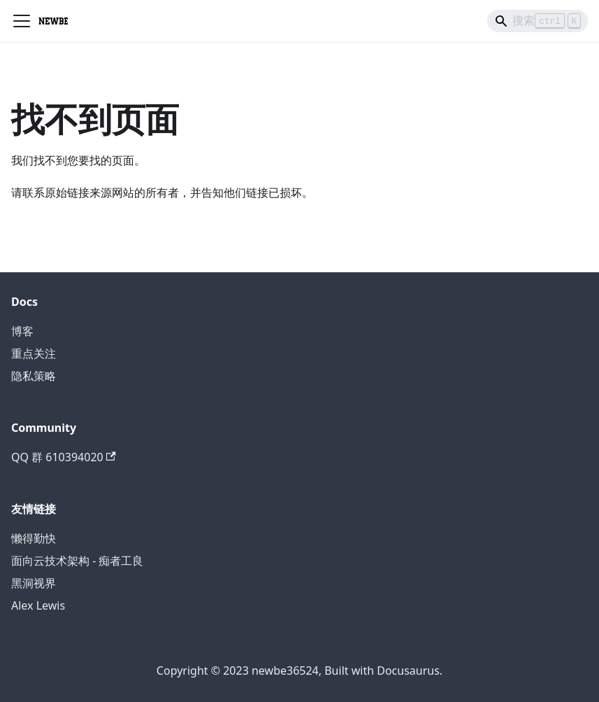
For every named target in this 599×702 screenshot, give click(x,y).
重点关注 (33, 353)
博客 (22, 331)
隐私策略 (33, 376)
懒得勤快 (33, 538)
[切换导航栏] (21, 20)
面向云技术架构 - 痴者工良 (77, 560)
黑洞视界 (33, 583)
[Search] (537, 21)
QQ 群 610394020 (63, 457)
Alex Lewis (38, 605)
